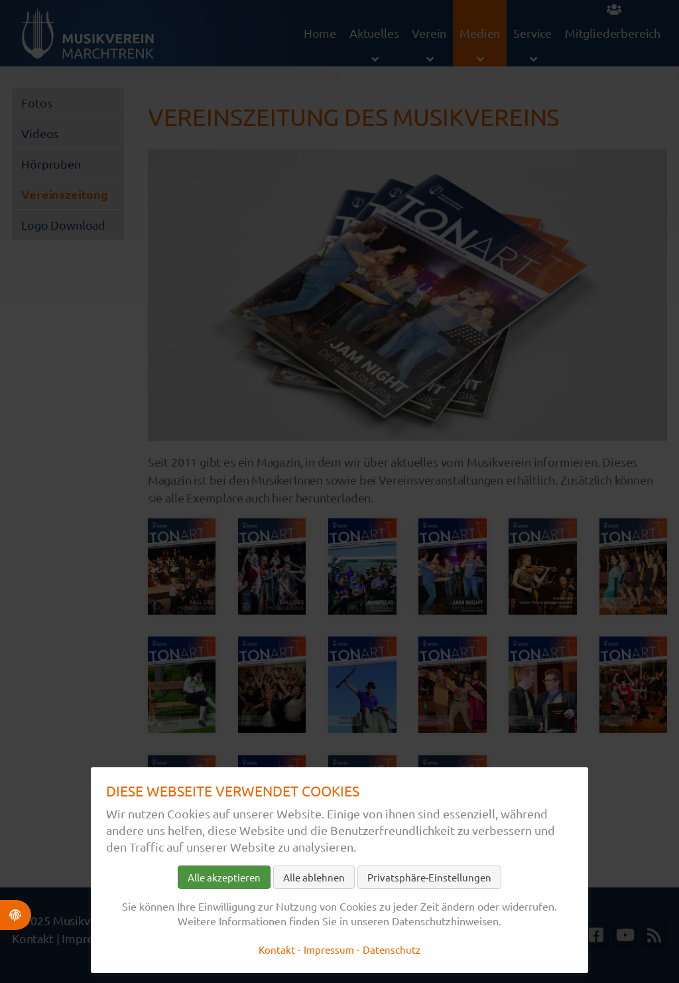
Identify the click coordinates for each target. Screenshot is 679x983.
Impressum (329, 949)
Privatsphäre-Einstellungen (429, 877)
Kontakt (277, 949)
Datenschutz (391, 949)
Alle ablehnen (314, 877)
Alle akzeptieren (224, 877)
